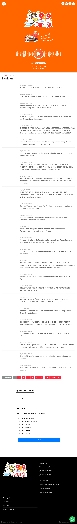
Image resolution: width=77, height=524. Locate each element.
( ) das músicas (24, 424)
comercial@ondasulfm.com (50, 467)
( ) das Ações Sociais (26, 434)
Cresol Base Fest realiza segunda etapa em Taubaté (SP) (42, 96)
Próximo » (55, 378)
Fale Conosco (9, 509)
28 (47, 378)
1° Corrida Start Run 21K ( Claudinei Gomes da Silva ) (40, 87)
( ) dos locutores (24, 427)
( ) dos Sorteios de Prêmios (28, 421)
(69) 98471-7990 (46, 475)
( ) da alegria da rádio (26, 418)
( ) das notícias (24, 431)
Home (5, 75)
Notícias (7, 505)
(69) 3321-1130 (46, 471)
